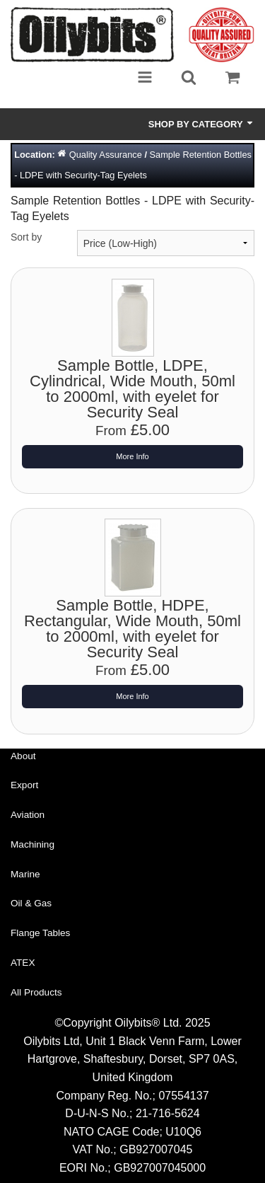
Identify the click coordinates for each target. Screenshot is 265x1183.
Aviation (28, 814)
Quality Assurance (105, 154)
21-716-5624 (168, 1113)
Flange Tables (40, 933)
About (23, 756)
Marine (25, 874)
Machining (32, 844)
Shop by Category (201, 123)
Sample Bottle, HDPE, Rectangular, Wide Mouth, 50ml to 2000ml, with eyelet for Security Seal (132, 628)
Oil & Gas (31, 903)
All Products (36, 992)
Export (24, 785)
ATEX (23, 962)
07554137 (183, 1096)
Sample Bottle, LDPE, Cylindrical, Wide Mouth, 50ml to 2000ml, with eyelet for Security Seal (132, 389)
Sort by (26, 237)
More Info (132, 456)
